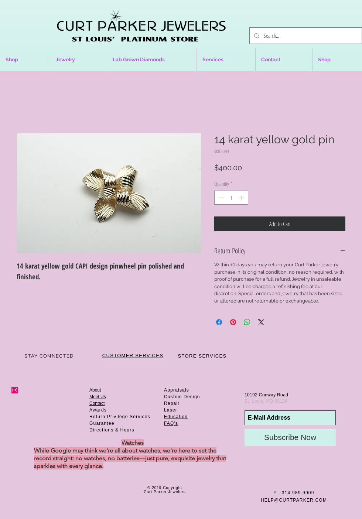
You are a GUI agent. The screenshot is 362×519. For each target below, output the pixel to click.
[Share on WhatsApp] (247, 322)
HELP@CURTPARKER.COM (294, 500)
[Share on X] (261, 322)
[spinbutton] (231, 198)
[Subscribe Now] (290, 437)
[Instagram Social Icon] (14, 390)
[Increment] (242, 198)
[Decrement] (220, 198)
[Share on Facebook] (219, 322)
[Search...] (305, 36)
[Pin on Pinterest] (233, 322)
